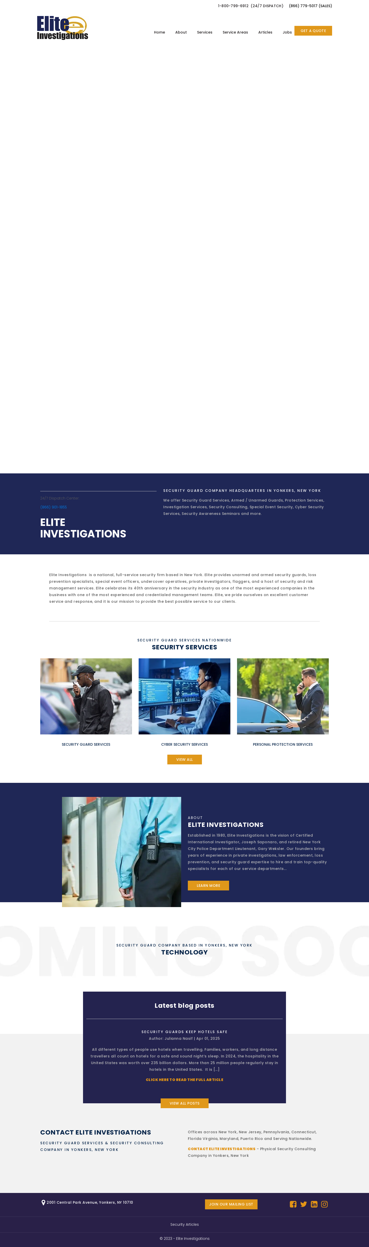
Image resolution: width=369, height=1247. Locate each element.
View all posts (185, 1103)
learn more (208, 885)
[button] (253, 6)
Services (204, 32)
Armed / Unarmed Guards (257, 500)
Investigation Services (185, 507)
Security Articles (184, 1224)
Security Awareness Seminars (211, 513)
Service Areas (235, 32)
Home (159, 32)
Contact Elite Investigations (221, 1148)
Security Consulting (228, 507)
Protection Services (304, 500)
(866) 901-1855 (53, 507)
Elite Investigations (193, 1238)
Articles (265, 32)
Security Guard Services (205, 500)
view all (184, 759)
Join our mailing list (231, 1204)
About (181, 32)
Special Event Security (271, 507)
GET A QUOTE (313, 30)
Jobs (287, 32)
